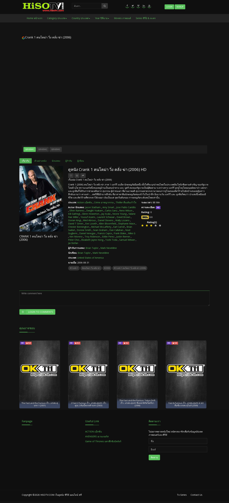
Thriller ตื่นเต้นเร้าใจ (126, 202)
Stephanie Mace (126, 223)
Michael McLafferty (101, 226)
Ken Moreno (76, 236)
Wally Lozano (122, 220)
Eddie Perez (108, 236)
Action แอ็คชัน (84, 202)
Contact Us (196, 494)
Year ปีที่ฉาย (102, 18)
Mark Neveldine (108, 247)
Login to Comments (36, 312)
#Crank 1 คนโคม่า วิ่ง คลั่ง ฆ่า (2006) (130, 268)
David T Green (75, 223)
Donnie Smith (84, 230)
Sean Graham (100, 230)
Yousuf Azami (88, 217)
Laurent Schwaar (106, 217)
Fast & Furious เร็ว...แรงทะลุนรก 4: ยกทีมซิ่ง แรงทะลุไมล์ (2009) (186, 404)
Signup (179, 6)
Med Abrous (89, 220)
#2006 (107, 268)
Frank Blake (120, 233)
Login (169, 6)
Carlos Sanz (111, 210)
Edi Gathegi (74, 213)
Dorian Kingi (74, 220)
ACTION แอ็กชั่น (93, 431)
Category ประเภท (57, 18)
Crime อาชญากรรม (104, 202)
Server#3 (55, 149)
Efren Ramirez (76, 210)
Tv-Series (182, 494)
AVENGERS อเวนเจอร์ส (97, 436)
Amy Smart (108, 207)
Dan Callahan (116, 230)
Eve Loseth (91, 223)
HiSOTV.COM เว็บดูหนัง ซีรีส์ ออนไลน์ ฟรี (61, 494)
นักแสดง (56, 160)
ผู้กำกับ (68, 160)
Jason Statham (93, 207)
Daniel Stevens (105, 220)
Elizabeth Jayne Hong (92, 239)
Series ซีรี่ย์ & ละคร (146, 18)
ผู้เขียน (80, 160)
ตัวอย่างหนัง (40, 160)
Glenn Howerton (90, 213)
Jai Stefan (73, 243)
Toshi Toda (111, 239)
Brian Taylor (92, 247)
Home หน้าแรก (34, 18)
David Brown (123, 217)
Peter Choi (73, 239)
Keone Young (119, 213)
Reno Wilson (125, 210)
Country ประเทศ (81, 18)
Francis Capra (104, 233)
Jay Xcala (105, 213)
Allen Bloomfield (107, 223)
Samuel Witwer (127, 239)
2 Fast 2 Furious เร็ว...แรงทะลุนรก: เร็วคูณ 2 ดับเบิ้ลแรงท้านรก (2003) (88, 404)
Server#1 (29, 149)
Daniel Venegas (87, 233)
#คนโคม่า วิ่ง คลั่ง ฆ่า (91, 268)
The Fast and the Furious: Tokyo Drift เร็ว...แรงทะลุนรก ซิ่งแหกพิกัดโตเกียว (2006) (137, 403)
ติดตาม (154, 457)
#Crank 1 (74, 268)
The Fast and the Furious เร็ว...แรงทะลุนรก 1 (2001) (39, 404)
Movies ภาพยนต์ (122, 18)
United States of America (90, 257)
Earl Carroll (119, 226)
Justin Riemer (123, 236)
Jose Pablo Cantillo (126, 207)
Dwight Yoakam (94, 210)
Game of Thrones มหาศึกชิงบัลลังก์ (103, 441)
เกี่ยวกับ (25, 160)
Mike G (131, 233)
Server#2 (42, 149)
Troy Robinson (92, 236)
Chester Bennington (78, 226)
